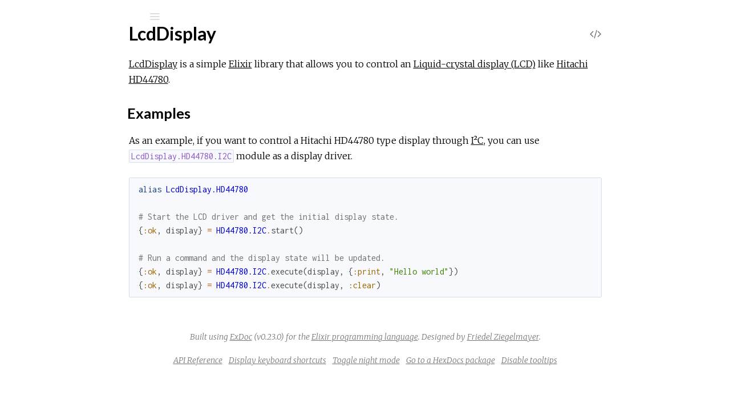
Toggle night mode (451, 360)
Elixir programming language (450, 337)
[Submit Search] (17, 16)
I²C (563, 140)
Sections (67, 168)
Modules (48, 104)
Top (50, 155)
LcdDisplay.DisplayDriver (86, 238)
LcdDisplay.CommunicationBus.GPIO (109, 208)
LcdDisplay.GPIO (70, 254)
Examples (70, 183)
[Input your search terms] (85, 16)
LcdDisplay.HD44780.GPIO (91, 269)
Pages (40, 89)
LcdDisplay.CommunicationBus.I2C (104, 223)
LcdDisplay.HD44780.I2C (87, 285)
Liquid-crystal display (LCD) (560, 64)
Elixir (326, 64)
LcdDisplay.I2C (66, 300)
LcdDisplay (64, 46)
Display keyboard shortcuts (363, 360)
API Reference (283, 360)
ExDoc (326, 337)
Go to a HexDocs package (536, 360)
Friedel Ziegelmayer (588, 337)
